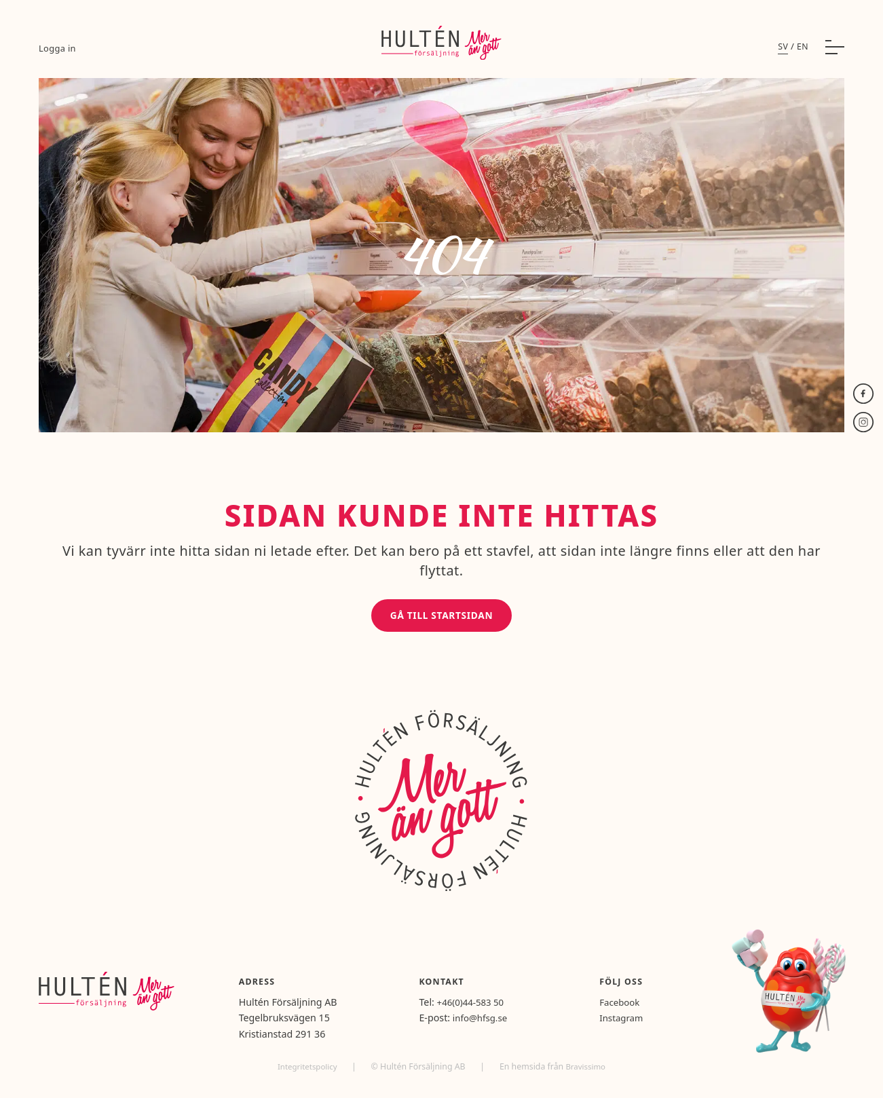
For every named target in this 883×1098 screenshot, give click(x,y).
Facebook (628, 1006)
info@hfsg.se (495, 1022)
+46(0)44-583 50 (486, 1006)
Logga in (58, 52)
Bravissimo (588, 1070)
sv (781, 51)
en (802, 51)
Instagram (629, 1022)
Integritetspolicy (307, 1070)
